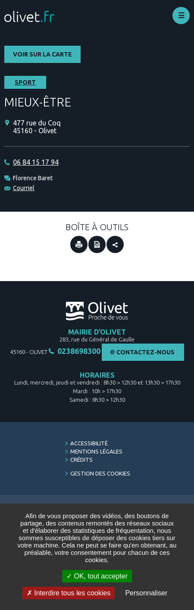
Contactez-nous (145, 352)
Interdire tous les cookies (68, 593)
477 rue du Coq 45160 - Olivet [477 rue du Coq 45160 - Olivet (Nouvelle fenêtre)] (37, 127)
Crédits (81, 460)
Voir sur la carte (42, 54)
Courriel (23, 188)
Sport (25, 82)
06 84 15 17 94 (36, 162)
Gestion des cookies (100, 473)
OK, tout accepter (97, 576)
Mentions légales (96, 451)
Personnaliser (146, 593)
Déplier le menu (181, 15)
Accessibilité (89, 443)
